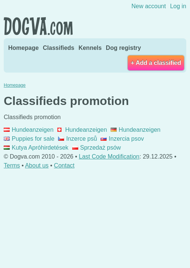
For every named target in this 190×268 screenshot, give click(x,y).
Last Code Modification (109, 156)
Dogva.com (38, 26)
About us (36, 165)
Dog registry (123, 48)
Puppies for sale (29, 138)
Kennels (90, 48)
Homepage (23, 48)
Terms (12, 165)
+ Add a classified (156, 63)
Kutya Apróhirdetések (36, 147)
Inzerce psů (77, 138)
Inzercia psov (122, 138)
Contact (64, 165)
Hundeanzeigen (29, 130)
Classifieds (58, 48)
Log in (178, 6)
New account (149, 6)
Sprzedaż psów (96, 147)
